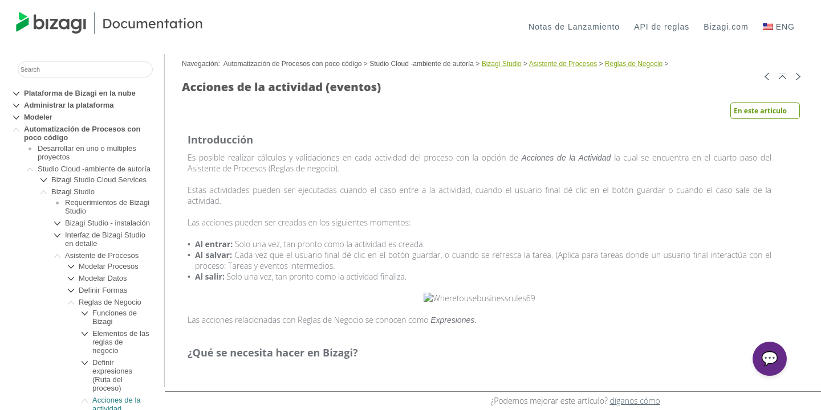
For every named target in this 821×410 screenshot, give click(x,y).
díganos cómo (634, 400)
